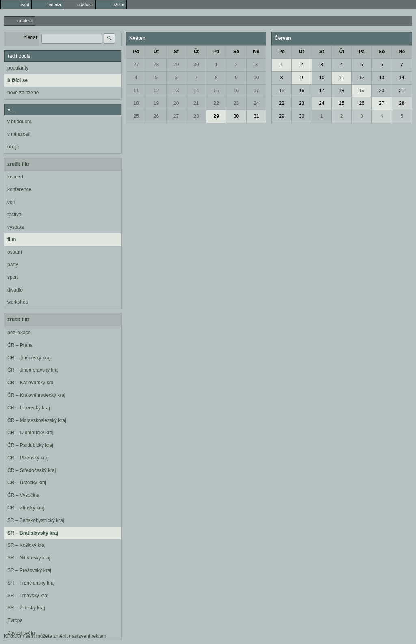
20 (176, 103)
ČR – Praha (20, 345)
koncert (15, 177)
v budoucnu (19, 121)
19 (156, 103)
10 (256, 77)
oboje (13, 147)
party (12, 265)
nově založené (23, 93)
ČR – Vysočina (23, 495)
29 (176, 64)
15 (216, 91)
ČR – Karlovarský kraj (30, 382)
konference (19, 189)
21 (196, 103)
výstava (15, 227)
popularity (17, 68)
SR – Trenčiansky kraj (31, 583)
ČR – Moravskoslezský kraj (36, 420)
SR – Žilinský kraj (26, 608)
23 (236, 103)
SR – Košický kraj (26, 545)
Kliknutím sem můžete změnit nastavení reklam (55, 636)
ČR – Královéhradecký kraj (36, 395)
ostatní (14, 252)
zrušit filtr (18, 164)
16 (236, 91)
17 (256, 91)
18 (136, 103)
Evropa (15, 620)
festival (14, 215)
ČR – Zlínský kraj (25, 508)
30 (196, 64)
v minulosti (18, 134)
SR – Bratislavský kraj (32, 533)
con (11, 202)
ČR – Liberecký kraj (28, 408)
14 (196, 91)
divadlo (15, 290)
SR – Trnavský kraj (27, 595)
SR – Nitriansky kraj (28, 558)
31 (256, 116)
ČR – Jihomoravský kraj (33, 370)
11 (136, 91)
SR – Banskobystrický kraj (35, 520)
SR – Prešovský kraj (29, 570)
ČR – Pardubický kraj (30, 445)
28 (156, 64)
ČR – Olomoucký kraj (30, 432)
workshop (17, 302)
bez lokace (18, 332)
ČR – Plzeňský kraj (27, 458)
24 (256, 103)
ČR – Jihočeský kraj (28, 358)
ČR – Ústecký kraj (26, 482)
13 (176, 91)
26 (156, 116)
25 (136, 116)
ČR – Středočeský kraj (31, 470)
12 (156, 91)
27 (136, 64)
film (11, 239)
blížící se (17, 80)
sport (12, 277)
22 (216, 103)
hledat (30, 37)
